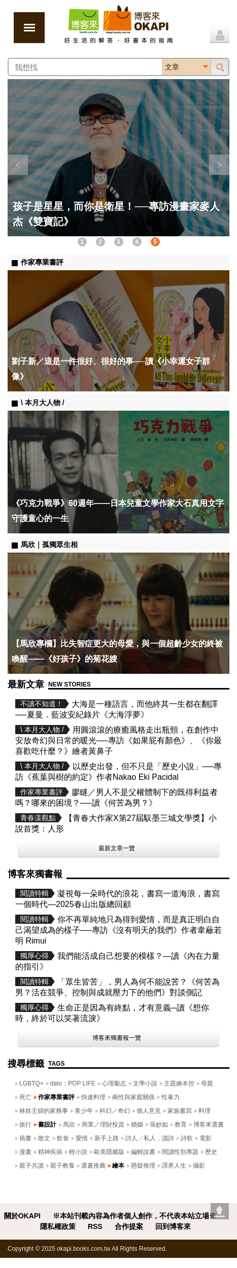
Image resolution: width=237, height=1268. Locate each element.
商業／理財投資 (103, 1124)
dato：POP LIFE (72, 1083)
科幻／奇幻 (114, 1110)
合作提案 (129, 1226)
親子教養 (62, 1165)
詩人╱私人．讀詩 (149, 1138)
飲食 (63, 1138)
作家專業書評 (56, 1097)
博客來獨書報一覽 (116, 1037)
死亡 (25, 1097)
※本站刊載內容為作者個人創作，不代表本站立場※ (134, 1216)
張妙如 (159, 1124)
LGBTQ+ (31, 1083)
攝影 (199, 1165)
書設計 (47, 1124)
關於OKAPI (22, 1216)
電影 (205, 1138)
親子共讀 (31, 1165)
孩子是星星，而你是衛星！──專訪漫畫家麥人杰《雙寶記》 (116, 214)
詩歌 (187, 1138)
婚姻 (137, 1124)
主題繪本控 (179, 1083)
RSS (95, 1226)
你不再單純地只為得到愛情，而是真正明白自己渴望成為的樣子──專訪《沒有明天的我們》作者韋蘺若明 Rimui (118, 930)
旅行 (25, 1124)
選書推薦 (93, 1165)
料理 (204, 1110)
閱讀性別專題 (180, 1151)
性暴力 (170, 1097)
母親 (207, 1083)
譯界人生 (174, 1165)
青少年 (84, 1110)
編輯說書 (143, 1151)
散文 (44, 1138)
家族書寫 (179, 1110)
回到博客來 (173, 1226)
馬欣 (69, 1124)
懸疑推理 (143, 1165)
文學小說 (145, 1083)
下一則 (219, 165)
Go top (220, 1211)
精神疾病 (50, 1151)
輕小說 (78, 1151)
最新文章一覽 (116, 848)
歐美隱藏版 (109, 1151)
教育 (181, 1124)
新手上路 (106, 1138)
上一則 (18, 165)
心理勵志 (114, 1083)
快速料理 (93, 1097)
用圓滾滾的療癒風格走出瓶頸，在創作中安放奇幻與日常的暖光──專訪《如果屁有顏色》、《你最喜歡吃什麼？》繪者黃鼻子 (118, 740)
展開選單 (29, 27)
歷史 (211, 1151)
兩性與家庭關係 (133, 1097)
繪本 (118, 1165)
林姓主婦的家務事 (43, 1110)
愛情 (82, 1138)
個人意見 (149, 1110)
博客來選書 (208, 1124)
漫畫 (25, 1151)
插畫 (25, 1138)
